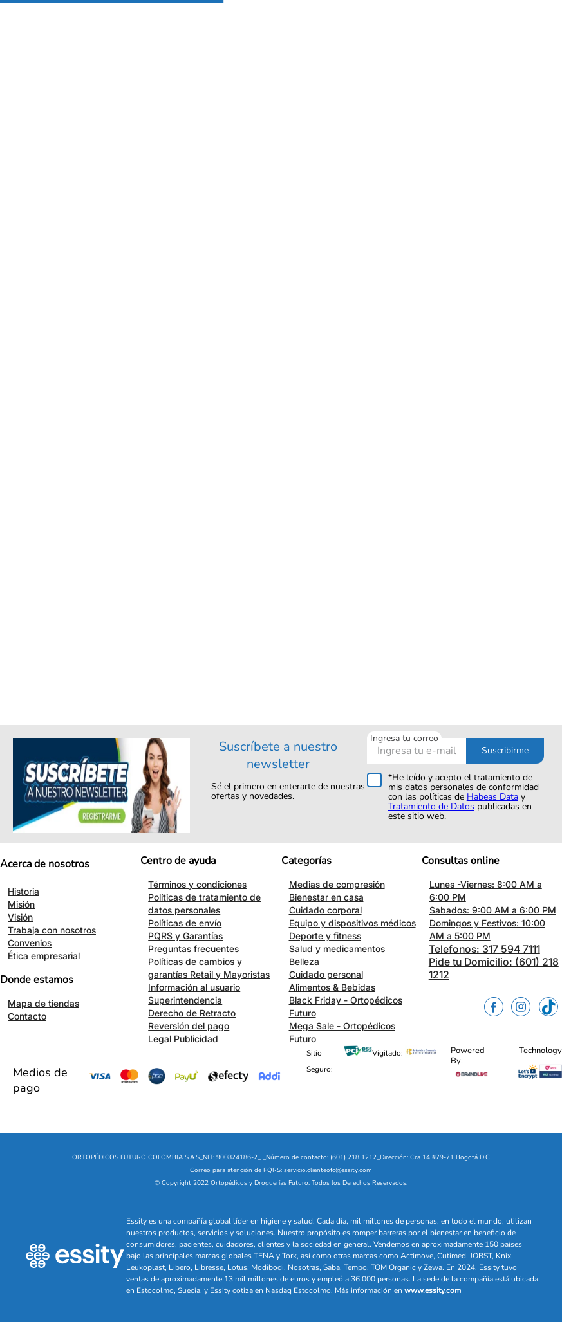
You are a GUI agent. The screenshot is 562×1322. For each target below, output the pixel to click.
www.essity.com (432, 1290)
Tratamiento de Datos (431, 806)
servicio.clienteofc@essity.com (328, 1170)
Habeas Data (492, 797)
